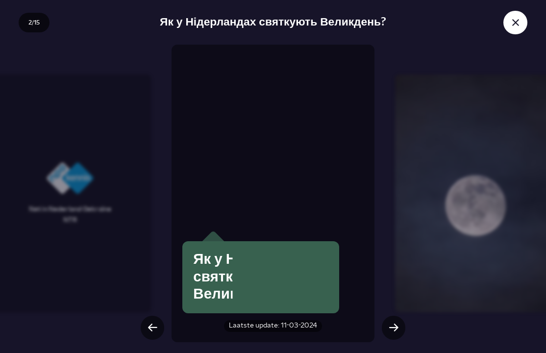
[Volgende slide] (393, 327)
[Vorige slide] (152, 327)
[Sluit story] (515, 22)
